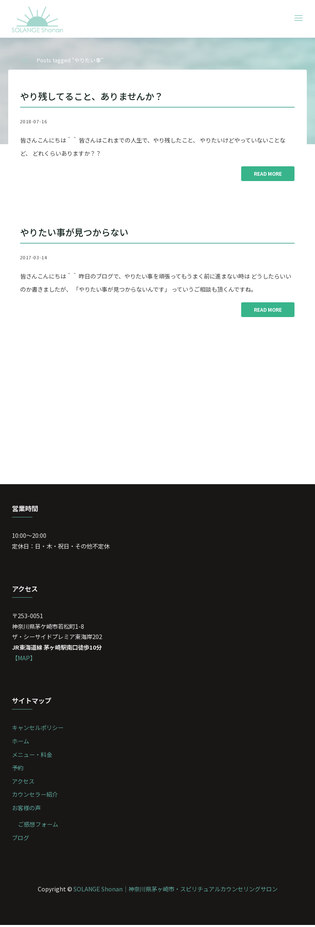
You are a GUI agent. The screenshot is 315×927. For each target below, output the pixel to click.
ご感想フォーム (38, 826)
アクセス (23, 783)
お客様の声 (26, 809)
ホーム (21, 743)
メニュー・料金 (32, 756)
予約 (18, 769)
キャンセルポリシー (38, 729)
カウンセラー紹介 (35, 796)
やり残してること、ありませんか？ (95, 96)
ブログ (21, 839)
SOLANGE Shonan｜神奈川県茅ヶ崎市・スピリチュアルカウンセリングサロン (175, 890)
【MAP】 (24, 659)
